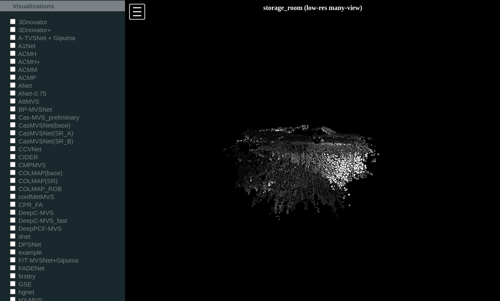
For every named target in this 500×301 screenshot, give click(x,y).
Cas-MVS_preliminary (44, 117)
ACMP (23, 77)
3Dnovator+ (30, 29)
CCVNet (25, 149)
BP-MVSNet (31, 109)
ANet (21, 85)
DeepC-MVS (32, 212)
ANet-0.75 (28, 93)
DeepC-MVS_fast (38, 220)
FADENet (27, 268)
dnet (20, 236)
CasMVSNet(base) (40, 125)
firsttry (23, 276)
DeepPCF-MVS (35, 228)
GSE (21, 284)
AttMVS (24, 101)
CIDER (24, 157)
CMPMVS (28, 164)
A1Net (23, 45)
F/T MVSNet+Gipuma (44, 260)
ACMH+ (25, 61)
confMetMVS (32, 196)
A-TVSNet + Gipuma (42, 37)
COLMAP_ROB (36, 188)
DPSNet (25, 244)
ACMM (23, 69)
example (26, 252)
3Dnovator (28, 22)
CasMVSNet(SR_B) (41, 141)
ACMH (23, 53)
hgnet (22, 292)
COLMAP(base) (36, 172)
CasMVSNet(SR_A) (41, 133)
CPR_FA (26, 204)
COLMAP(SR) (34, 180)
